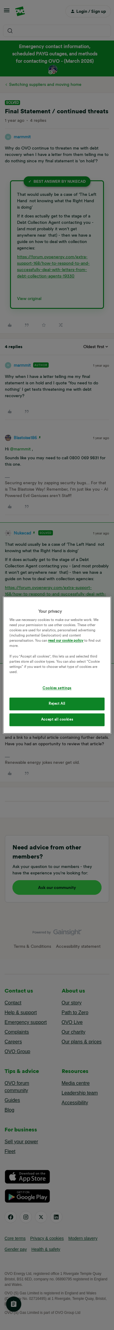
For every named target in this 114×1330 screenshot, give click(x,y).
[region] (57, 665)
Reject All (57, 703)
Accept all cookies (57, 719)
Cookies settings (57, 688)
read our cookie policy (65, 641)
